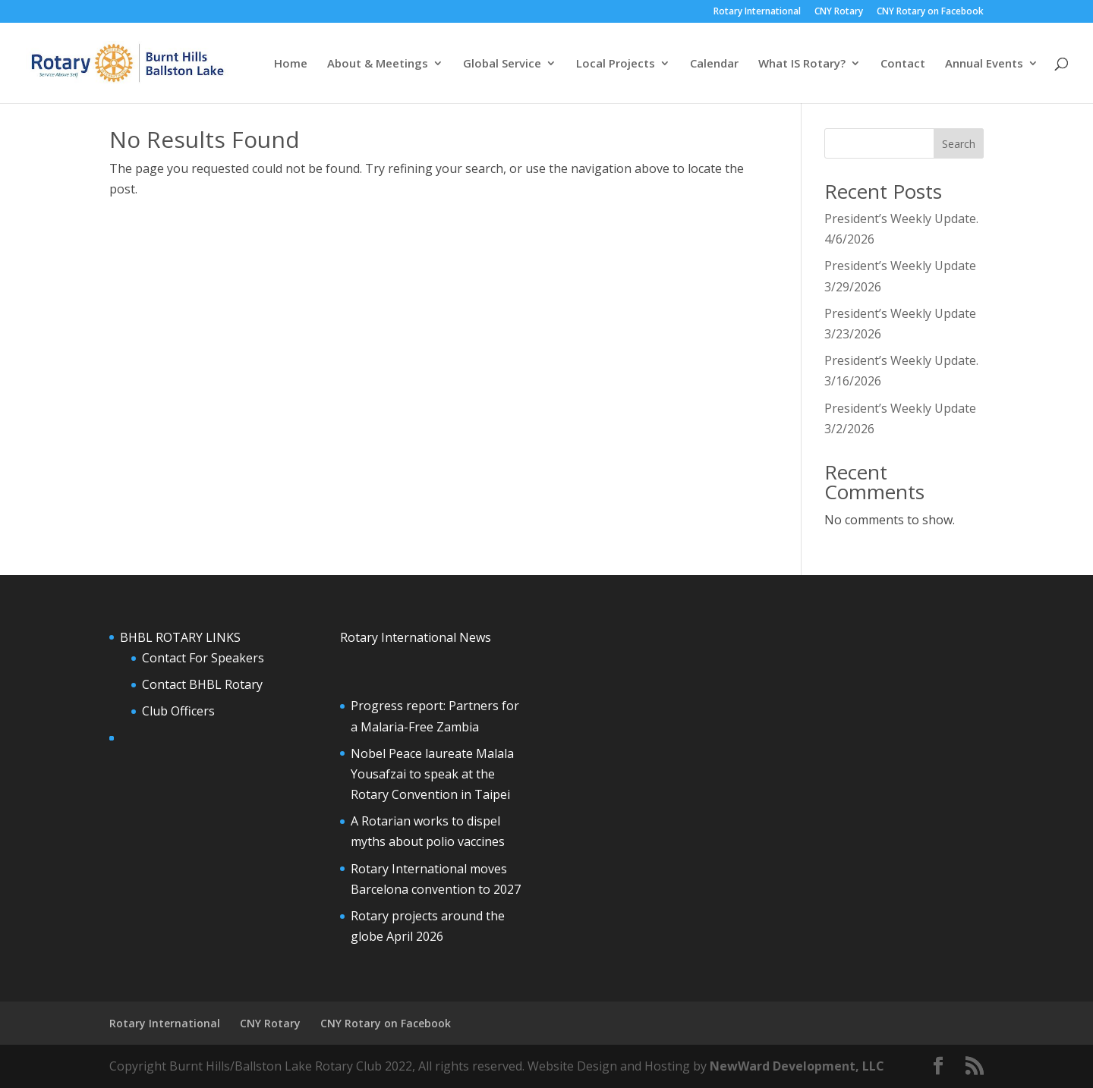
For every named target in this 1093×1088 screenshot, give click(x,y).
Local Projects (615, 64)
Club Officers (178, 711)
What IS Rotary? (802, 64)
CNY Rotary (838, 12)
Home (290, 64)
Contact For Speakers (203, 657)
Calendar (714, 64)
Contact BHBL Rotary (202, 684)
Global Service (502, 64)
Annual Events (984, 64)
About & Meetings (377, 64)
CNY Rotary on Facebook (930, 12)
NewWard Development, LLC (797, 1066)
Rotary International (757, 12)
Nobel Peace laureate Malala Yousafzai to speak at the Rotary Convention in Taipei (432, 774)
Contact (902, 64)
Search (958, 144)
